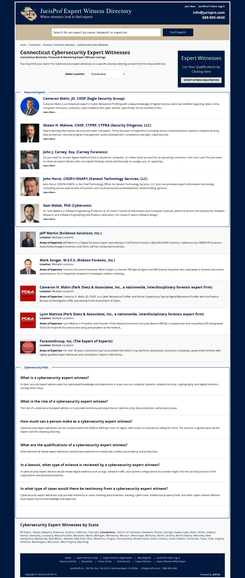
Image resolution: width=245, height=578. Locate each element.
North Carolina (166, 536)
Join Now (190, 6)
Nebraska (198, 536)
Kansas (24, 536)
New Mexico (56, 539)
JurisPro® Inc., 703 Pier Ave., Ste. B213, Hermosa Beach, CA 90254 (104, 568)
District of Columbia (128, 532)
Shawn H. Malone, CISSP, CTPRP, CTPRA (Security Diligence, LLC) (97, 125)
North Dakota (184, 536)
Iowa (186, 532)
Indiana (211, 532)
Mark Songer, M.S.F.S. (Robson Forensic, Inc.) (77, 260)
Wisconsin (53, 542)
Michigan (99, 536)
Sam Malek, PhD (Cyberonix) (67, 206)
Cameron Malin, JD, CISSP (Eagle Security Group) (84, 99)
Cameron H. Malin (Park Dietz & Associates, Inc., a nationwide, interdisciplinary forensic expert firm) (126, 287)
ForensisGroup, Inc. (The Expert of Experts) (76, 341)
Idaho (193, 532)
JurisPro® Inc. (50, 574)
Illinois (201, 532)
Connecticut (34, 45)
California (81, 532)
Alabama (47, 532)
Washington (39, 542)
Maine (89, 536)
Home (23, 45)
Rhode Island (141, 539)
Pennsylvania (124, 539)
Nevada (68, 539)
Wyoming (82, 542)
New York (79, 539)
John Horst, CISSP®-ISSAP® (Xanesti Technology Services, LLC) (95, 179)
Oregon (111, 539)
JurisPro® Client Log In (212, 6)
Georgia (168, 532)
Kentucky (35, 536)
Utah (211, 539)
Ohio (89, 539)
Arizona (69, 532)
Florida (158, 532)
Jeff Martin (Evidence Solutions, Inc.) (70, 233)
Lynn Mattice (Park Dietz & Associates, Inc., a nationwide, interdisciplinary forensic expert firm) (122, 314)
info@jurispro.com (209, 13)
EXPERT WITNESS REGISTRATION (201, 80)
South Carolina (159, 539)
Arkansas (58, 532)
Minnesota (112, 536)
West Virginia (68, 542)
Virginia (219, 539)
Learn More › (49, 112)
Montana (150, 536)
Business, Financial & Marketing (58, 45)
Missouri (125, 536)
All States (25, 532)
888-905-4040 (213, 18)
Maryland (78, 536)
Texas (203, 539)
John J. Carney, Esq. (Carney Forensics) (75, 152)
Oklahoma (99, 539)
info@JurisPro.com (150, 568)
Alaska (36, 532)
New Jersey (41, 539)
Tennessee (192, 539)
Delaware (147, 532)
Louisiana (47, 536)
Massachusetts (63, 536)
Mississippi (137, 536)
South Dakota (177, 539)
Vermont (25, 542)
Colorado (93, 532)
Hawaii (178, 532)
